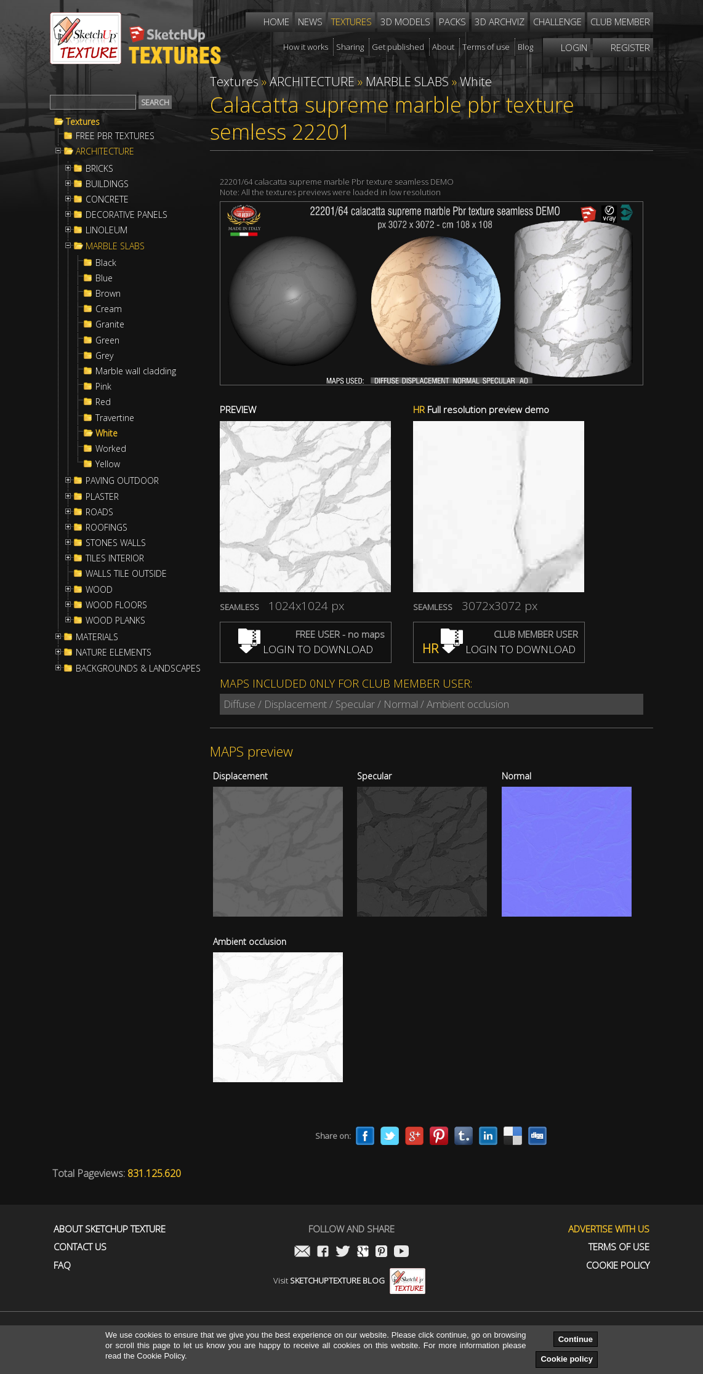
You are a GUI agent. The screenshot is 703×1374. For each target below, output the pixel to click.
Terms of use (619, 1247)
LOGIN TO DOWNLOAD (305, 649)
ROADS (99, 512)
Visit (349, 1280)
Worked (110, 448)
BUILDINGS (107, 184)
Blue (104, 278)
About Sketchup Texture (110, 1229)
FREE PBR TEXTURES (115, 136)
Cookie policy (566, 1359)
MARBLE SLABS (115, 246)
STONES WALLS (116, 542)
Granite (109, 324)
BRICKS (99, 168)
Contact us (80, 1247)
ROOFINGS (106, 527)
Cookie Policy (617, 1265)
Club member (620, 21)
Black (105, 262)
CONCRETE (107, 199)
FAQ (62, 1265)
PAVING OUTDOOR (122, 480)
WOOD (99, 589)
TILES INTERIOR (115, 558)
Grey (104, 355)
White (106, 433)
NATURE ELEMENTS (113, 652)
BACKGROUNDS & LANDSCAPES (138, 668)
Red (103, 402)
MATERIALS (97, 637)
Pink (103, 386)
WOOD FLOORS (116, 605)
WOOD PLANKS (115, 620)
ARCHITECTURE (105, 151)
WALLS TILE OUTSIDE (126, 573)
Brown (108, 293)
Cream (108, 309)
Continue (575, 1339)
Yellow (107, 464)
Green (107, 340)
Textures (83, 121)
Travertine (114, 418)
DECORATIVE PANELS (126, 214)
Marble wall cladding (135, 371)
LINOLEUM (106, 230)
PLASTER (102, 496)
